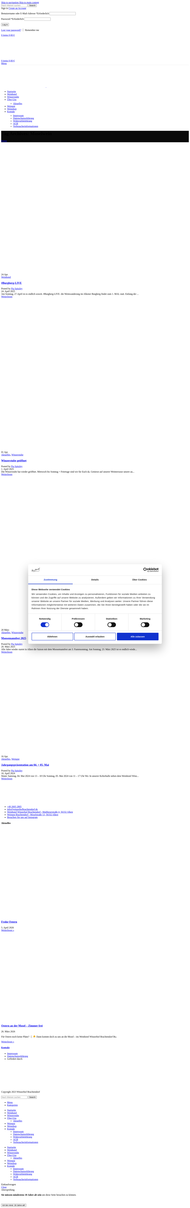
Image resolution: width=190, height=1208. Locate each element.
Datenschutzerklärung (23, 118)
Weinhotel (6, 277)
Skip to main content (29, 2)
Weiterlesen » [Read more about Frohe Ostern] (7, 930)
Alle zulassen (138, 636)
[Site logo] (11, 58)
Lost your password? (11, 30)
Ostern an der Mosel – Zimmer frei (22, 1025)
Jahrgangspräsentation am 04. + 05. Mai (25, 764)
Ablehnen (52, 636)
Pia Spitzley (17, 288)
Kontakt (5, 1047)
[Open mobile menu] (4, 63)
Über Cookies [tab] (139, 579)
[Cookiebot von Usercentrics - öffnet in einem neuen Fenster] (146, 570)
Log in (5, 24)
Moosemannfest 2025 (13, 638)
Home (4, 141)
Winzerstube (17, 455)
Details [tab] (95, 579)
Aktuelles (17, 103)
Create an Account (17, 8)
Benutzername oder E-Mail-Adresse (25, 13)
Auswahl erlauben (95, 636)
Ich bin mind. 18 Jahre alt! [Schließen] (13, 1205)
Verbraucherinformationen (25, 126)
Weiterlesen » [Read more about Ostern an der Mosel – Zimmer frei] (7, 1041)
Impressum (18, 115)
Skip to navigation (10, 2)
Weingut (15, 759)
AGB (15, 123)
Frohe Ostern (9, 921)
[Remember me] (23, 30)
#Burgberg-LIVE (11, 282)
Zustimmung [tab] (50, 579)
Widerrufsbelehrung (22, 121)
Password (12, 19)
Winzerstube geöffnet (14, 460)
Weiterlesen (6, 296)
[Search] (14, 5)
